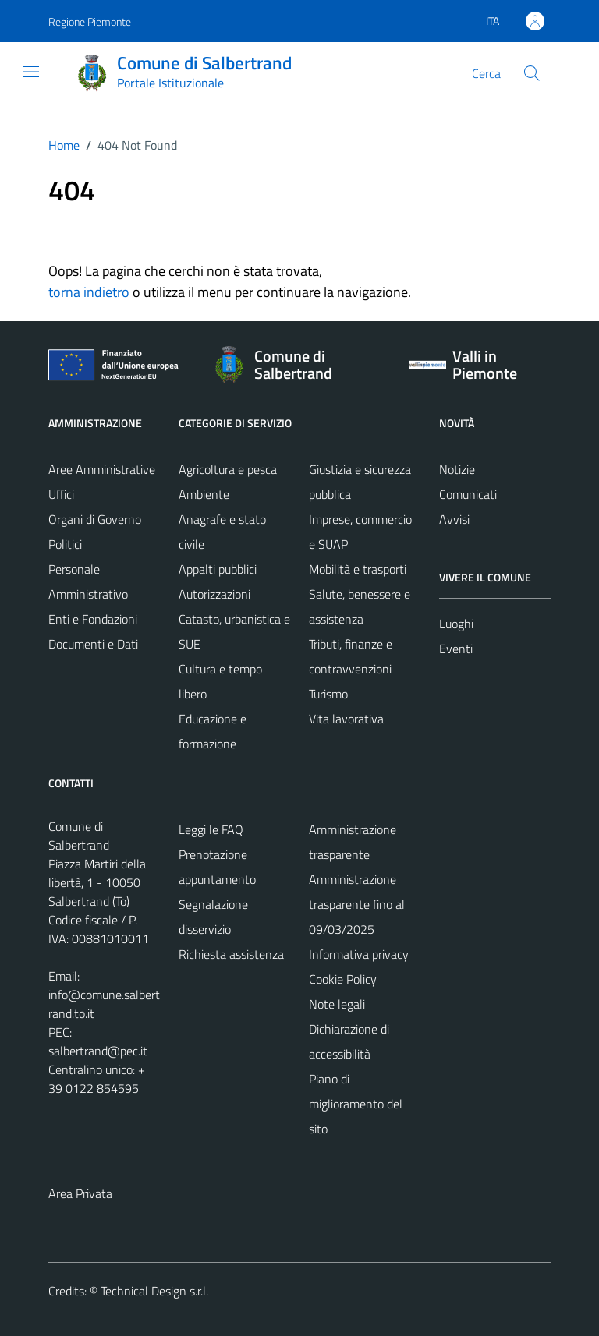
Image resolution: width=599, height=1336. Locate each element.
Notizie (457, 469)
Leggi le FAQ (211, 829)
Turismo (328, 693)
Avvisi (454, 519)
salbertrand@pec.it (97, 1050)
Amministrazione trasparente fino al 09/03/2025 (357, 904)
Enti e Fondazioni (92, 619)
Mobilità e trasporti (357, 569)
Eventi (456, 648)
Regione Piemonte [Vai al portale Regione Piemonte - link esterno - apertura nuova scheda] (89, 21)
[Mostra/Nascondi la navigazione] (31, 71)
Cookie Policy (343, 979)
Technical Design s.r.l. (154, 1290)
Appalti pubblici (218, 569)
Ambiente (204, 494)
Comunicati (468, 494)
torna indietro (88, 291)
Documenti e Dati (93, 643)
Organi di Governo (94, 519)
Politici (65, 544)
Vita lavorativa (346, 718)
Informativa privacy (359, 954)
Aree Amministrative (101, 469)
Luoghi (456, 623)
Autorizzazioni (214, 594)
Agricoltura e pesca (228, 469)
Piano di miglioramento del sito (355, 1103)
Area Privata (80, 1193)
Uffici (61, 494)
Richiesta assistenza (231, 954)
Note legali (337, 1004)
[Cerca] (532, 73)
